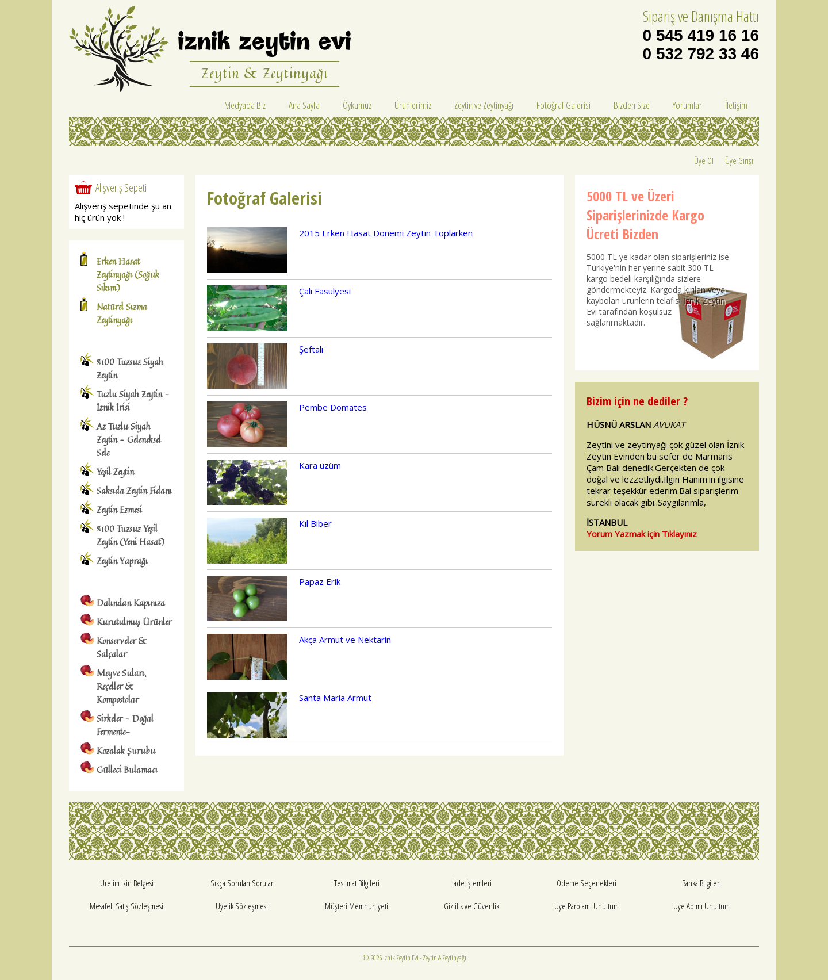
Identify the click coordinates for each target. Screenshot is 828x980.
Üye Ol (704, 160)
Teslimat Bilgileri (356, 883)
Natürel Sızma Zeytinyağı (122, 313)
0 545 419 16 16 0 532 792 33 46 (701, 44)
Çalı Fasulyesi (325, 291)
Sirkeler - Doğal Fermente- (125, 725)
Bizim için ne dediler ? (637, 401)
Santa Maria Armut (335, 697)
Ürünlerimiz (412, 105)
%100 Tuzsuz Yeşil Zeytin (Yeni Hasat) (130, 535)
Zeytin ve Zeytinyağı (483, 105)
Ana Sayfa (304, 105)
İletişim (736, 105)
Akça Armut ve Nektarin (345, 639)
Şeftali (311, 349)
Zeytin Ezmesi (119, 509)
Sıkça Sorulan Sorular (241, 883)
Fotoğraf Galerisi (563, 105)
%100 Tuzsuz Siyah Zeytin (130, 368)
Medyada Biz (245, 105)
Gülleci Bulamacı (127, 769)
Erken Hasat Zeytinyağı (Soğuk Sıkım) (128, 274)
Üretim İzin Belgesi (127, 883)
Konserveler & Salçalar (122, 647)
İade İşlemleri (472, 883)
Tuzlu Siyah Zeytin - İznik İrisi (133, 401)
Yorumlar (687, 105)
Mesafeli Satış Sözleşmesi (126, 906)
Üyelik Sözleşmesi (242, 906)
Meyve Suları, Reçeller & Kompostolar (122, 686)
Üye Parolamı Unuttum (586, 906)
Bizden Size (632, 105)
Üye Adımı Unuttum (701, 906)
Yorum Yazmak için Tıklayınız (641, 533)
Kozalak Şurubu (126, 750)
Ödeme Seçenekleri (586, 883)
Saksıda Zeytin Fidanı (134, 490)
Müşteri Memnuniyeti (356, 906)
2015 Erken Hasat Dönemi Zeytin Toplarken (386, 233)
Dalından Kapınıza (131, 603)
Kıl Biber (315, 523)
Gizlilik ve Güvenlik (471, 906)
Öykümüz (357, 105)
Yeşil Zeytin (115, 471)
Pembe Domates (333, 407)
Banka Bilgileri (701, 883)
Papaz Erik (319, 581)
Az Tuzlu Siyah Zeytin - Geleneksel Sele (129, 440)
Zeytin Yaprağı (122, 561)
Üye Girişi (739, 160)
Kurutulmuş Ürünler (134, 622)
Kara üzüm (320, 465)
